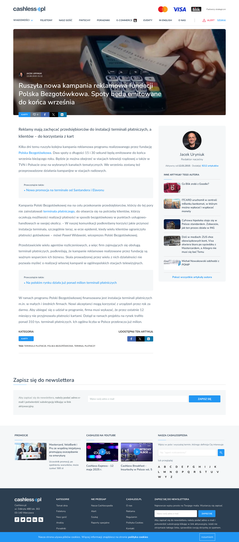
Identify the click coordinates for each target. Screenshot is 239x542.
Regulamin (131, 517)
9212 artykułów (210, 165)
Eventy (147, 20)
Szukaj (94, 517)
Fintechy (84, 20)
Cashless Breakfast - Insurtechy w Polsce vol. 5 (136, 467)
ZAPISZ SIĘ (204, 398)
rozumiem (207, 537)
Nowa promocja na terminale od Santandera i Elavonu (64, 190)
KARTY (24, 114)
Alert (93, 511)
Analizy (60, 522)
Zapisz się (207, 513)
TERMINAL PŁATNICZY (84, 346)
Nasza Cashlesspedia (102, 505)
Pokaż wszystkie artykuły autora (192, 277)
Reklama (130, 511)
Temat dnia (62, 505)
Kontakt (130, 528)
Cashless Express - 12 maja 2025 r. (100, 467)
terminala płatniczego (59, 211)
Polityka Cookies (134, 522)
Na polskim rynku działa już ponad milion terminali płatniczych (70, 282)
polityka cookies (138, 537)
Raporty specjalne (100, 522)
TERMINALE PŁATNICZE (35, 346)
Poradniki (103, 20)
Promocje (21, 435)
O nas (182, 20)
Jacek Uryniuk (34, 73)
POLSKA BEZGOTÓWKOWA (60, 346)
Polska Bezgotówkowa (35, 153)
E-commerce (124, 20)
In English (165, 20)
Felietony (46, 20)
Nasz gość (65, 20)
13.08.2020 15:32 (34, 76)
